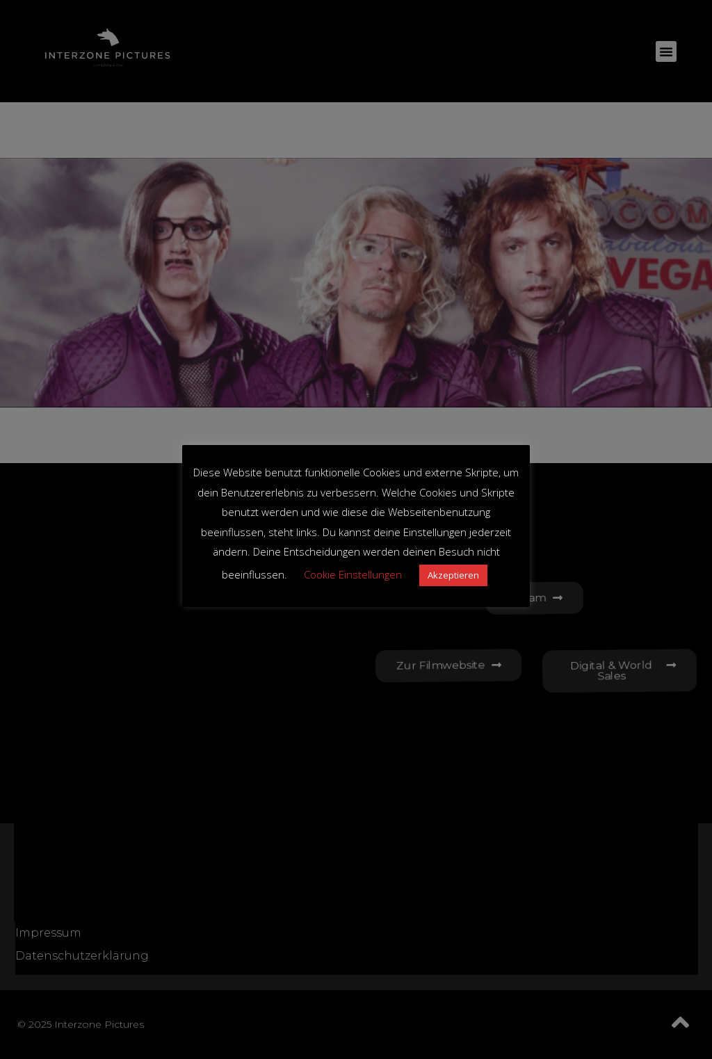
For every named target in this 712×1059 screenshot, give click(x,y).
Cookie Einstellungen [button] (353, 574)
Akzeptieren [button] (453, 575)
